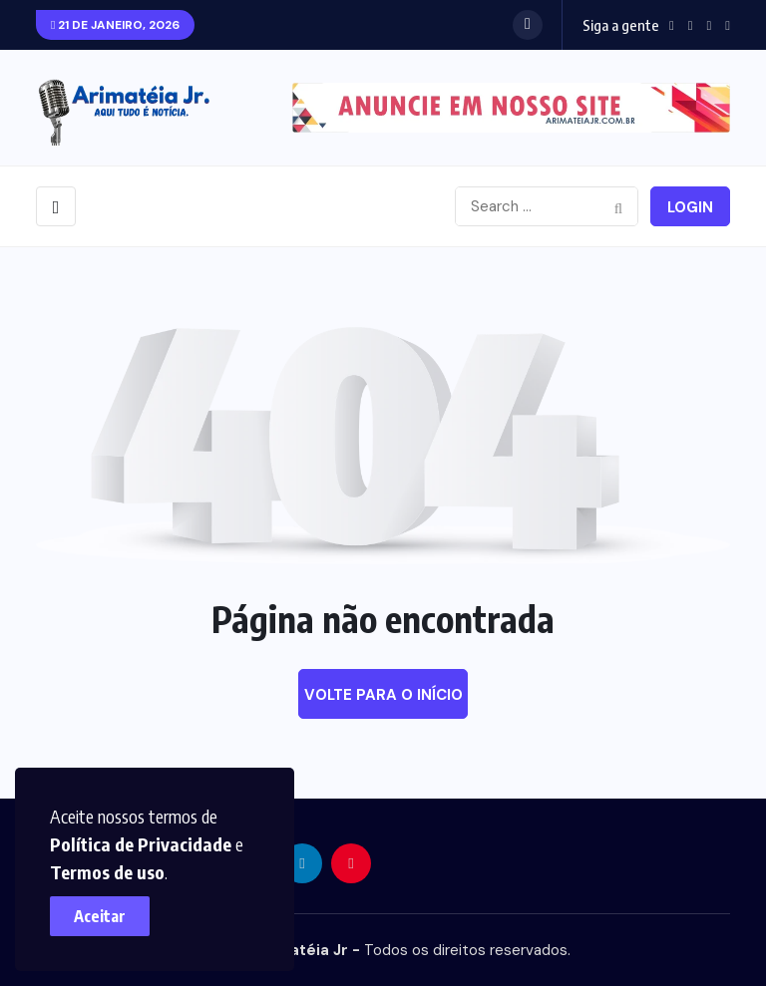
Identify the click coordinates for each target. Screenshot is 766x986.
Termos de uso (107, 871)
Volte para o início (383, 695)
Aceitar (100, 916)
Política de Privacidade (140, 843)
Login (690, 207)
